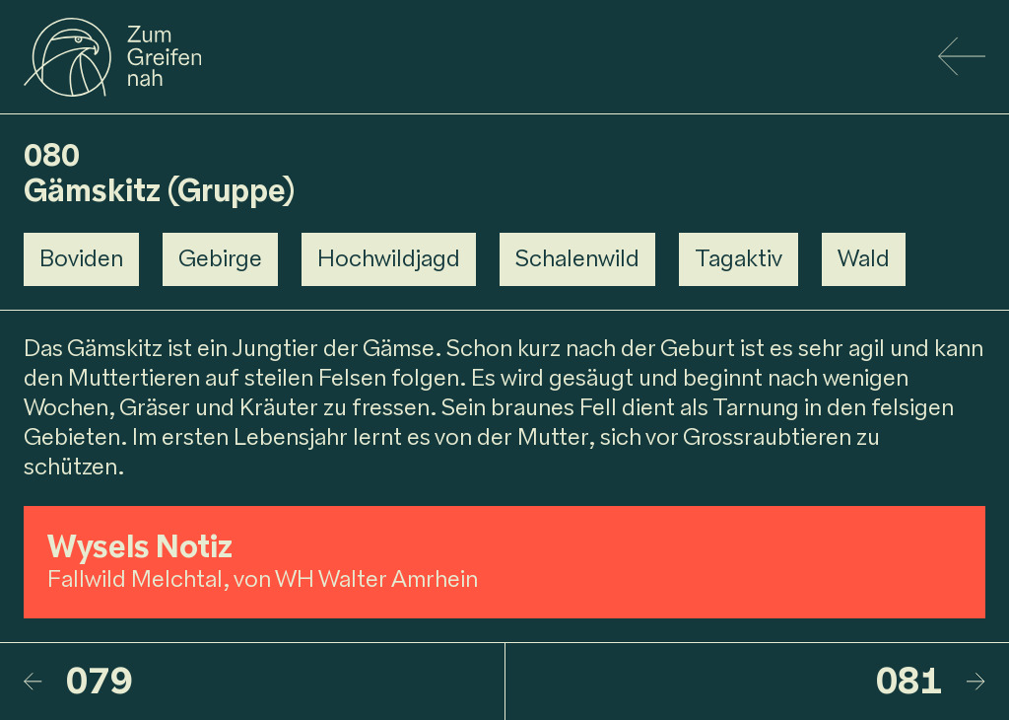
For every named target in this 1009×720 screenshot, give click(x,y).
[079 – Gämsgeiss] (264, 681)
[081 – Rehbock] (745, 681)
